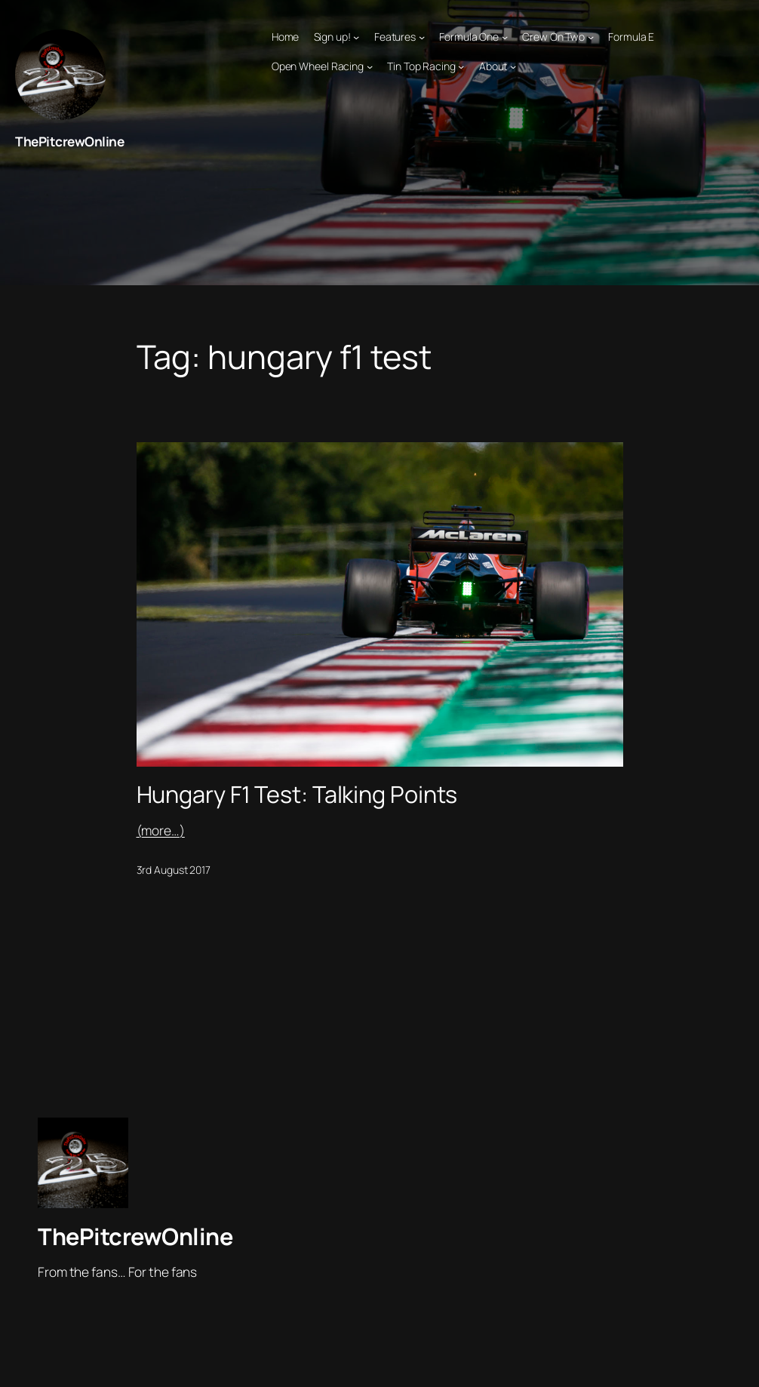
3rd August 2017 (174, 870)
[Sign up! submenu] (356, 37)
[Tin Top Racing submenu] (461, 66)
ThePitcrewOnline (69, 141)
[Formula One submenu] (505, 37)
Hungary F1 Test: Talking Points (297, 794)
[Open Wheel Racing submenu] (370, 66)
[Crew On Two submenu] (591, 37)
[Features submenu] (422, 37)
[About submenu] (513, 66)
